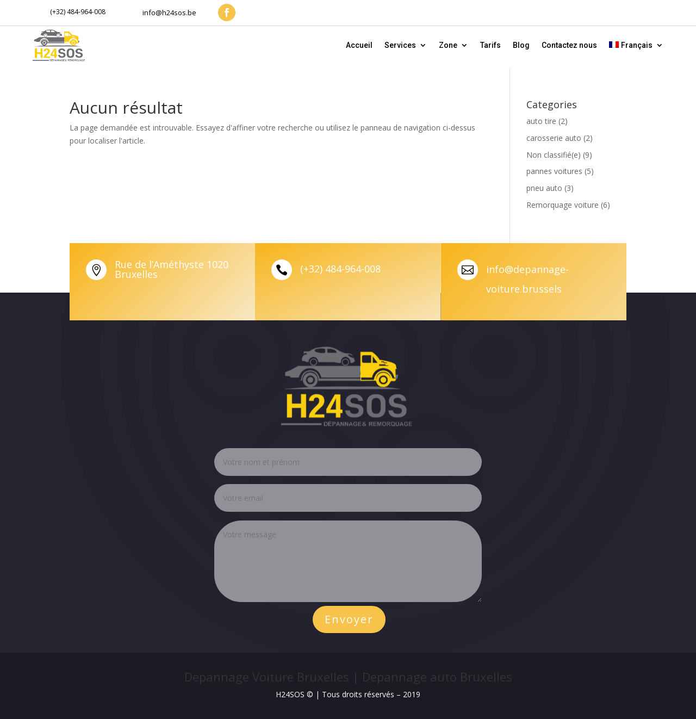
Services (400, 45)
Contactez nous (569, 45)
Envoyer (349, 619)
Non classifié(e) (553, 155)
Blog (521, 45)
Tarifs (490, 45)
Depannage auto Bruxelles (437, 676)
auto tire (541, 121)
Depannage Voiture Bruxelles (266, 676)
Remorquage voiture (562, 205)
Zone (448, 45)
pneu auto (544, 188)
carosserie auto (553, 138)
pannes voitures (554, 171)
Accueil (359, 45)
